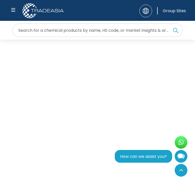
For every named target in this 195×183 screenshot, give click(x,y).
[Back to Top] (181, 170)
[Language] (145, 11)
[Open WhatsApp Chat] (181, 142)
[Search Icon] (176, 31)
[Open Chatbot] (181, 157)
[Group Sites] (171, 10)
